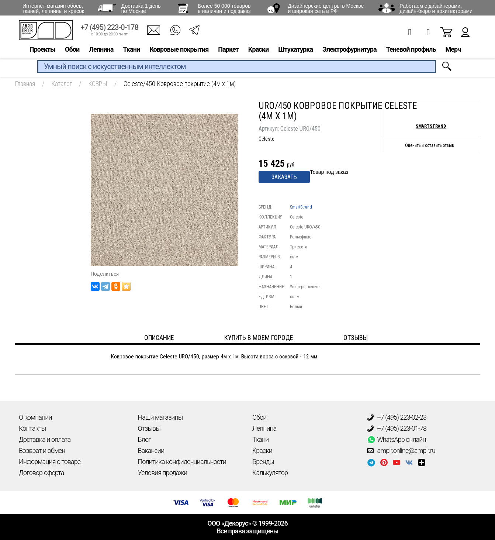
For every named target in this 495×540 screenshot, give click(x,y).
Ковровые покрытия (178, 50)
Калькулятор (270, 473)
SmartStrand (301, 207)
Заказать (284, 176)
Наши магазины (160, 417)
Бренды (263, 461)
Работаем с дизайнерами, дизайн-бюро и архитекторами (435, 8)
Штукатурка (295, 50)
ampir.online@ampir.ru (401, 450)
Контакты (32, 428)
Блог (144, 439)
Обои (72, 50)
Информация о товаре (49, 461)
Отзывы (149, 428)
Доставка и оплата (44, 439)
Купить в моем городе (258, 337)
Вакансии (151, 450)
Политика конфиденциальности (182, 461)
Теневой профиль (411, 50)
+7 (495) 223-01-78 (397, 428)
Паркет (228, 50)
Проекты (42, 50)
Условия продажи (162, 473)
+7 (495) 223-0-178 (109, 28)
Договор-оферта (41, 473)
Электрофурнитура (349, 50)
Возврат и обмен (42, 450)
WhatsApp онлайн (396, 439)
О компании (35, 417)
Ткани (131, 50)
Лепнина (101, 50)
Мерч (453, 50)
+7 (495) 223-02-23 (397, 417)
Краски (258, 50)
